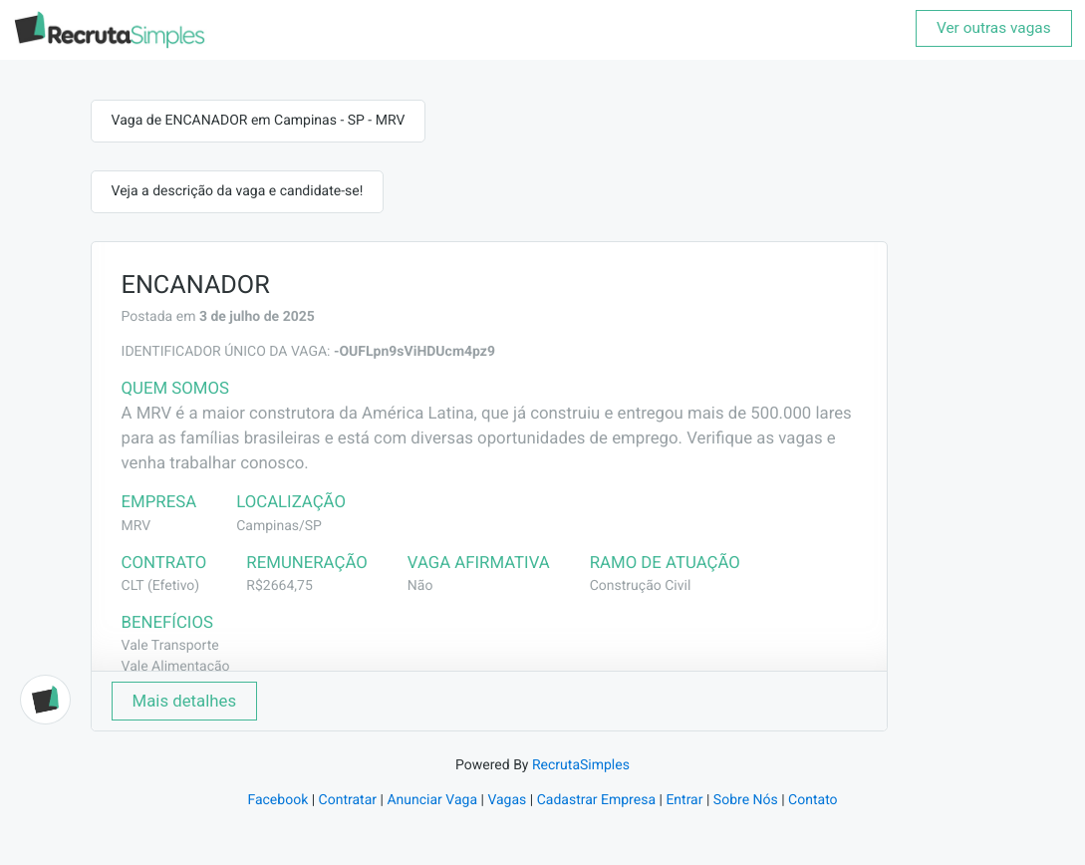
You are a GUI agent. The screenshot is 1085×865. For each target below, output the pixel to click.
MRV (136, 526)
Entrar (684, 800)
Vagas (506, 800)
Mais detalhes (185, 701)
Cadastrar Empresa (596, 800)
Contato (812, 800)
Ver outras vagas (994, 28)
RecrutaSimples (581, 765)
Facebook (277, 800)
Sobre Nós (745, 800)
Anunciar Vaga (432, 800)
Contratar (348, 800)
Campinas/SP (279, 526)
